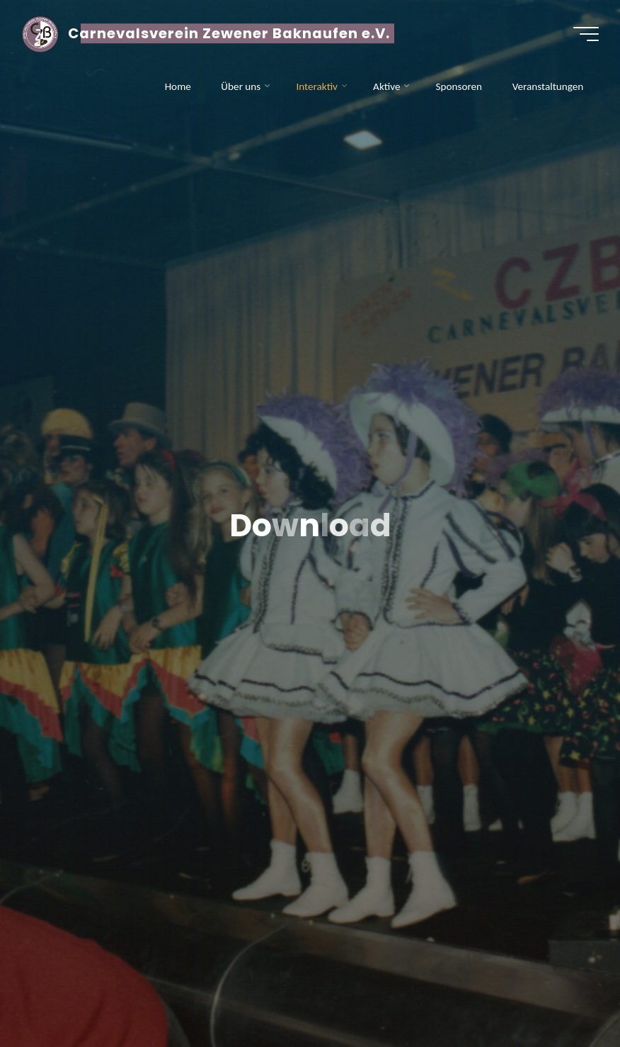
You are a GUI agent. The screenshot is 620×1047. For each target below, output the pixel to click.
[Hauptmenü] (586, 34)
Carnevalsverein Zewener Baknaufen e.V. (229, 33)
